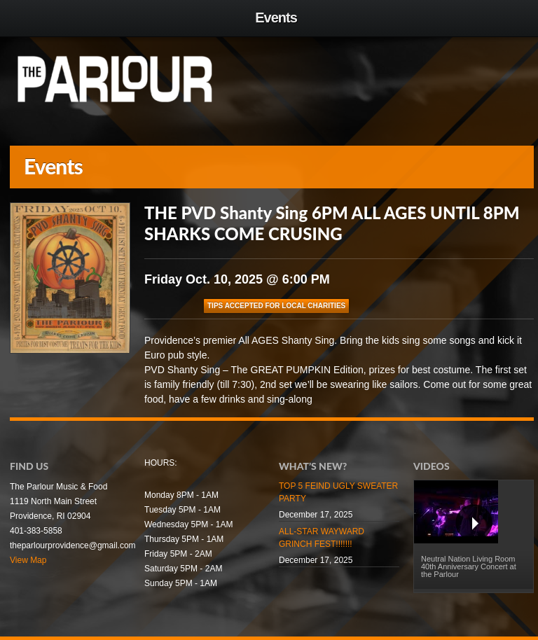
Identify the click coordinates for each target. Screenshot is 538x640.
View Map (28, 560)
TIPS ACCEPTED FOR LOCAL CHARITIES (276, 305)
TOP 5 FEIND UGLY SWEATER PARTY (338, 492)
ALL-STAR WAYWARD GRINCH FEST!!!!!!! (321, 538)
